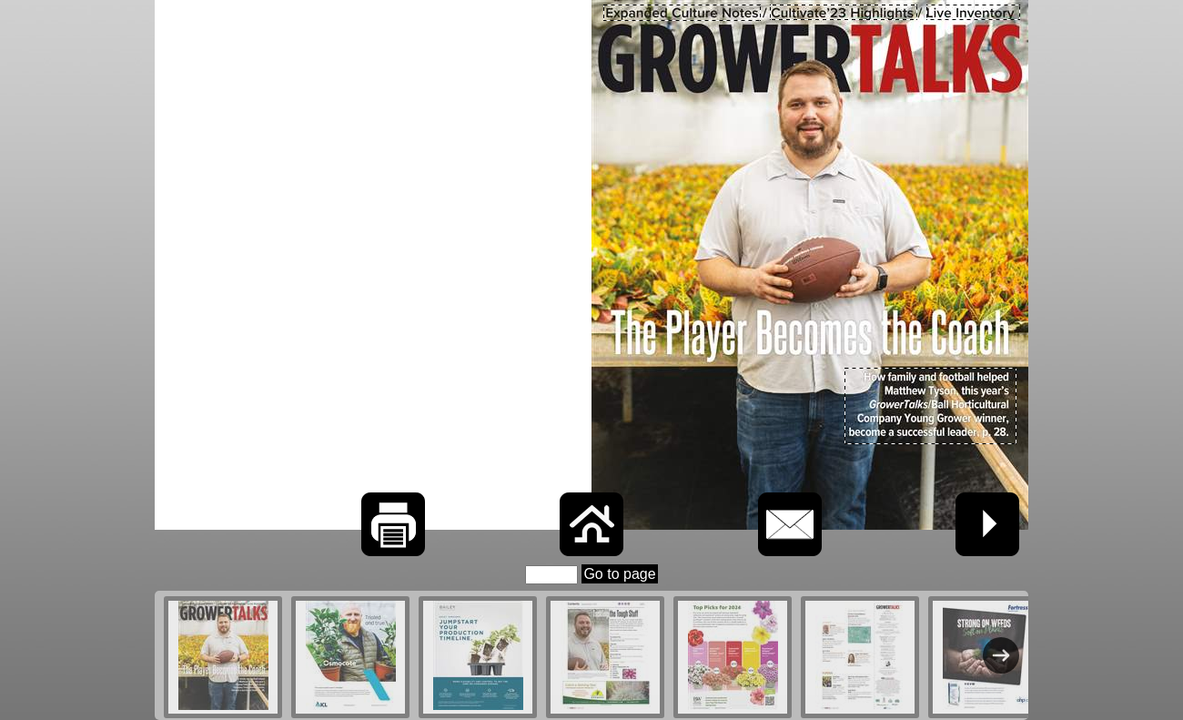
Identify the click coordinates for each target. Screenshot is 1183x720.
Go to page (619, 574)
